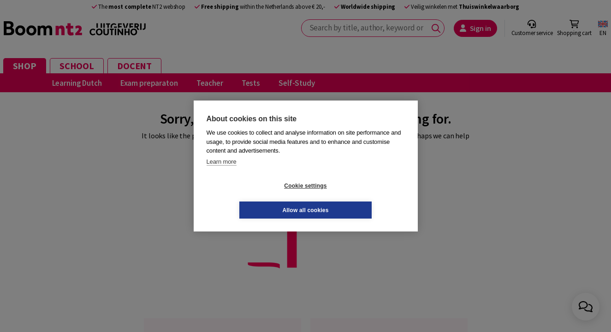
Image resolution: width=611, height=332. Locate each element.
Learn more (222, 173)
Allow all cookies (360, 198)
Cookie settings (250, 198)
